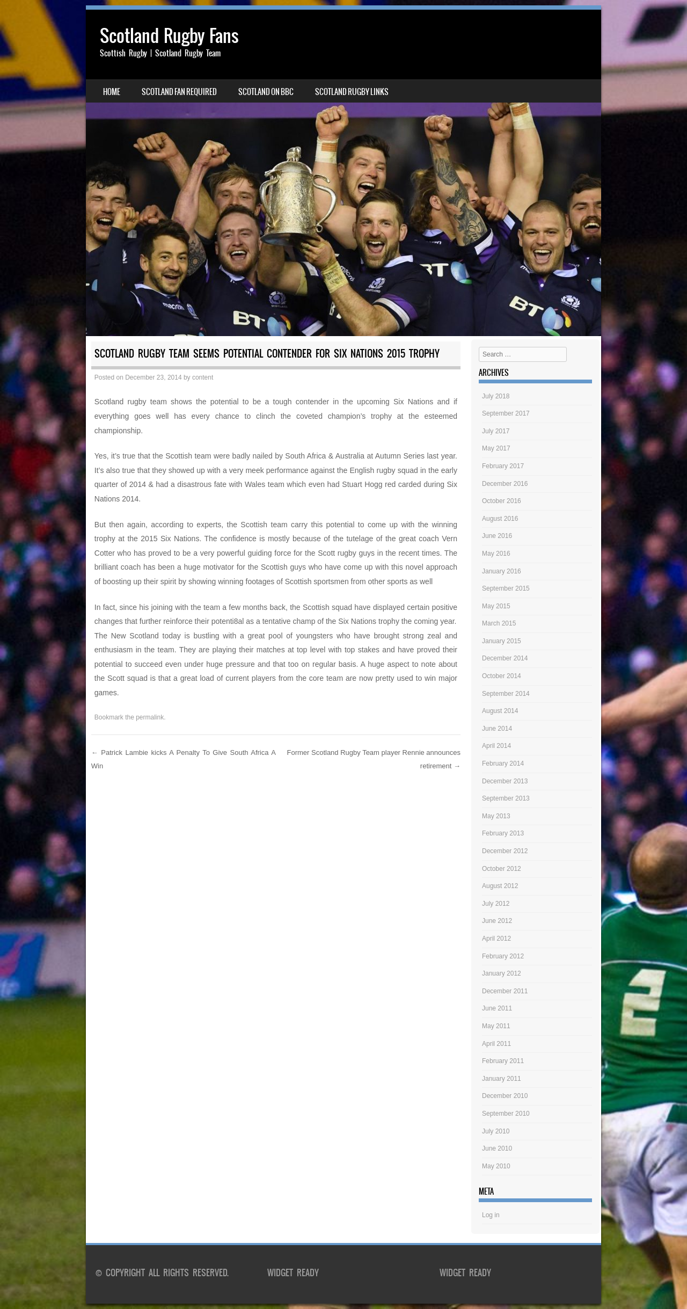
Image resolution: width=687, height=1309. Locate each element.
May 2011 (496, 1026)
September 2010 (506, 1113)
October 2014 (501, 676)
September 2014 (506, 693)
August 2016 (500, 518)
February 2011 (503, 1061)
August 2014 (500, 711)
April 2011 (496, 1044)
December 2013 (505, 781)
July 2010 (495, 1131)
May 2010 (496, 1166)
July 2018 (495, 396)
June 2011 (497, 1008)
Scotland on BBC (266, 92)
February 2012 (503, 956)
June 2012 (497, 921)
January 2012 (501, 973)
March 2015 (499, 623)
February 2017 (503, 466)
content (202, 377)
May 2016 (496, 553)
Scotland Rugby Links (352, 92)
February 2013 (503, 833)
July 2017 (495, 431)
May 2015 (496, 606)
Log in (491, 1215)
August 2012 (500, 886)
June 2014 (497, 728)
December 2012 (505, 851)
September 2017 (506, 413)
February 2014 (503, 763)
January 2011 (501, 1078)
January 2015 (501, 641)
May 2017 (496, 448)
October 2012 (501, 868)
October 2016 (501, 501)
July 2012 (495, 903)
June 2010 (497, 1148)
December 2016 (505, 484)
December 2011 (505, 991)
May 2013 (496, 816)
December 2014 (505, 658)
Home (111, 92)
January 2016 (501, 571)
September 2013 (506, 798)
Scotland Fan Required (179, 92)
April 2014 (496, 746)
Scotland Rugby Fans (169, 36)
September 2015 (506, 588)
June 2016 (497, 536)
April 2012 (496, 938)
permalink (150, 717)
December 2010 (505, 1096)
